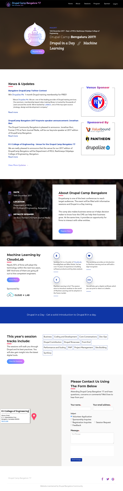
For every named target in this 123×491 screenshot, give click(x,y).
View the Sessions (15, 361)
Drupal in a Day (62, 43)
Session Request (102, 422)
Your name (75, 405)
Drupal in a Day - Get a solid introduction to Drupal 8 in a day (61, 314)
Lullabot (48, 105)
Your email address (101, 405)
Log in (115, 4)
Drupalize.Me (18, 95)
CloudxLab (77, 262)
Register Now (37, 52)
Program (97, 4)
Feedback (76, 425)
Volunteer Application (81, 417)
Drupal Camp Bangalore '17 (19, 478)
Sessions (87, 4)
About (78, 4)
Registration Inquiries (81, 422)
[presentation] (86, 451)
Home (70, 4)
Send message (76, 460)
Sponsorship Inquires (81, 420)
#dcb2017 (53, 28)
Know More (13, 280)
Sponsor (107, 4)
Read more (13, 112)
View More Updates (17, 165)
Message (75, 430)
